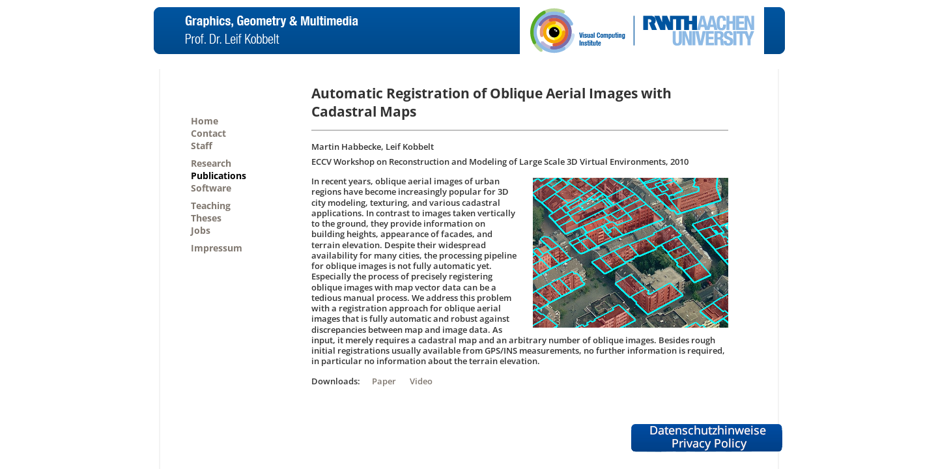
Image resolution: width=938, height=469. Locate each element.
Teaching (211, 205)
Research (211, 163)
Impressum (216, 248)
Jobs (200, 230)
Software (211, 188)
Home (204, 121)
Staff (201, 145)
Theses (206, 218)
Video (421, 381)
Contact (208, 133)
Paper (384, 381)
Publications (218, 175)
